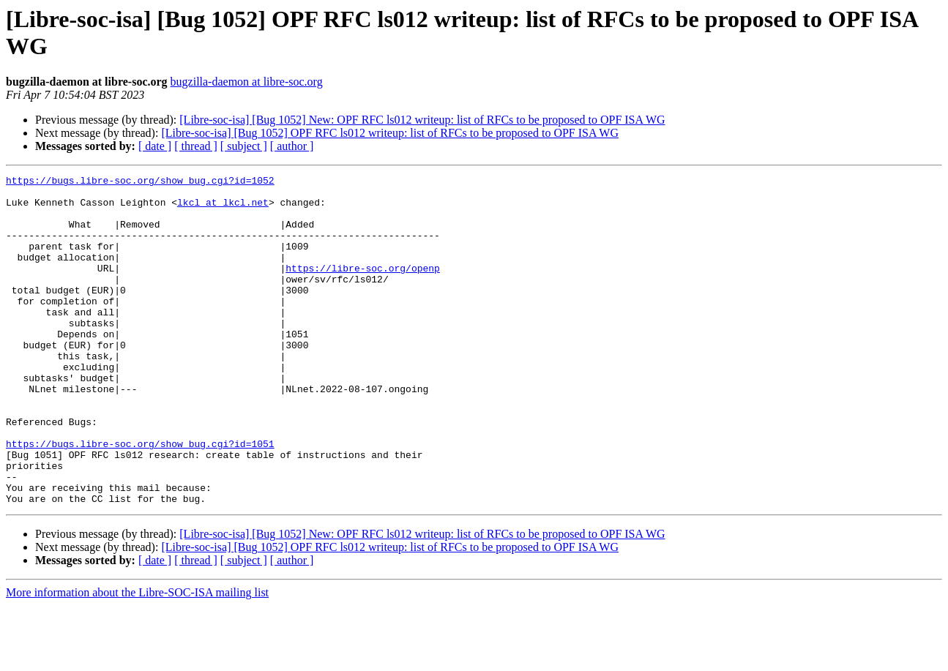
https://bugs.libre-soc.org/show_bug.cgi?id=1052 (140, 182)
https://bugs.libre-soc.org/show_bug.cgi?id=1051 (140, 498)
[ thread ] (195, 146)
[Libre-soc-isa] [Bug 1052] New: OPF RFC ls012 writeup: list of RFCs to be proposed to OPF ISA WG (422, 119)
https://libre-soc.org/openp (362, 287)
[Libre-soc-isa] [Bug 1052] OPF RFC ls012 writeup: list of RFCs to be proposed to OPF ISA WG (390, 133)
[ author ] (292, 146)
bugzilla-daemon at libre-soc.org (247, 81)
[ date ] (154, 146)
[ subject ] (243, 146)
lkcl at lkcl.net (223, 208)
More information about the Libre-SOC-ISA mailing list (137, 658)
